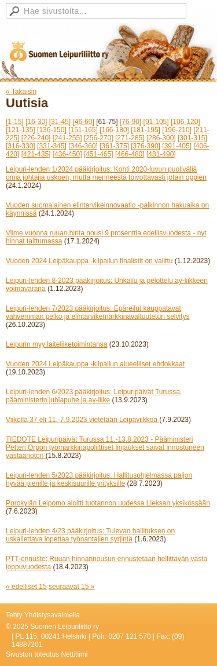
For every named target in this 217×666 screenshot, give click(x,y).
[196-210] (177, 130)
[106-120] (185, 122)
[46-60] (83, 122)
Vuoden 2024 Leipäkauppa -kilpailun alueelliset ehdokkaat (95, 364)
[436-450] (67, 154)
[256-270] (98, 138)
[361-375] (114, 146)
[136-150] (52, 130)
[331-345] (52, 146)
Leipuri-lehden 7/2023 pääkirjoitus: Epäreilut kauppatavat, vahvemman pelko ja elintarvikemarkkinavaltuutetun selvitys (97, 312)
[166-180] (114, 130)
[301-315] (192, 138)
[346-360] (83, 146)
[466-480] (130, 154)
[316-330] (20, 146)
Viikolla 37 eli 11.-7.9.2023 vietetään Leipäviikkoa (82, 420)
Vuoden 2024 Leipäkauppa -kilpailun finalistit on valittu (89, 261)
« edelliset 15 (26, 587)
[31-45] (60, 122)
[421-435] (36, 154)
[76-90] (130, 122)
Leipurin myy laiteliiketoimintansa (56, 344)
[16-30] (36, 122)
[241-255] (67, 138)
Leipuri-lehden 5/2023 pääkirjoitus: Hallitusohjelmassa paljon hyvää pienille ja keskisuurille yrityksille (99, 479)
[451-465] (98, 154)
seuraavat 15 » (71, 587)
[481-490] (161, 154)
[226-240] (36, 138)
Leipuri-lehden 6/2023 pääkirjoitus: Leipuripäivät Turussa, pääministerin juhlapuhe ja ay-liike (94, 396)
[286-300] (161, 138)
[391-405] (177, 146)
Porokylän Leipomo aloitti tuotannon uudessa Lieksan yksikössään (108, 503)
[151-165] (83, 130)
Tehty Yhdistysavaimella (43, 615)
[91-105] (156, 122)
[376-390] (145, 146)
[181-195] (145, 130)
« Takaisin (21, 92)
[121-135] (20, 130)
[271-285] (130, 138)
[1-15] (15, 122)
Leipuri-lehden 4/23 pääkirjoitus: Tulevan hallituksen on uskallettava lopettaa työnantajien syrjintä (90, 535)
